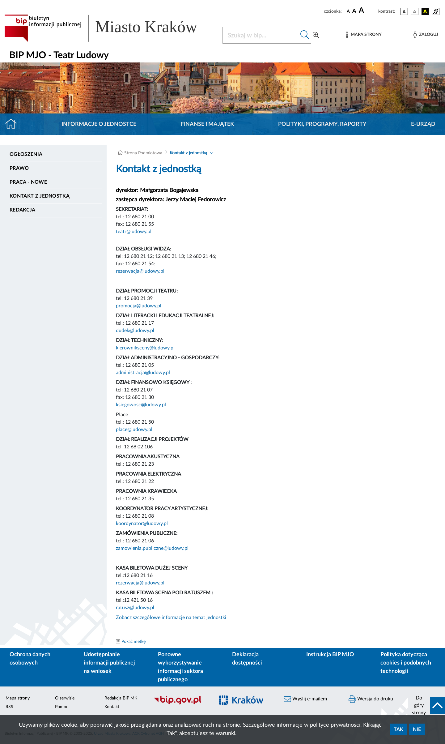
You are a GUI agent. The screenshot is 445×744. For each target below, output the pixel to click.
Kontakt (111, 707)
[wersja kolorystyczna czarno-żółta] (425, 11)
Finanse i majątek (207, 124)
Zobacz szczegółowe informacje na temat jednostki (171, 617)
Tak (398, 729)
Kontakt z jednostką (40, 196)
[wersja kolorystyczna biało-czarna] (414, 11)
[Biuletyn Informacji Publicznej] (181, 703)
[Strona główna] (13, 124)
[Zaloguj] (425, 35)
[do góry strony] (426, 705)
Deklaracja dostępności (247, 659)
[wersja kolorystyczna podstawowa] (404, 11)
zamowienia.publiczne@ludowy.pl (152, 548)
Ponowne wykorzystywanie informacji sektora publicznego (180, 667)
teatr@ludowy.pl (133, 231)
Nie (417, 729)
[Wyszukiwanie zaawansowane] (316, 35)
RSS (9, 707)
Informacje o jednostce (98, 124)
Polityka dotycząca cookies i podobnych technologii (405, 663)
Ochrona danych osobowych (30, 659)
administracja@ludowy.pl (143, 372)
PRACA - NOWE (28, 182)
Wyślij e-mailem (305, 699)
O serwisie (64, 698)
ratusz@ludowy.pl (135, 607)
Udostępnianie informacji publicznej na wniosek (109, 663)
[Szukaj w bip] (305, 35)
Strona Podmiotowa (143, 153)
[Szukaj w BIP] (260, 35)
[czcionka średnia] (354, 11)
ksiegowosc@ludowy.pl (141, 404)
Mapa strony (18, 698)
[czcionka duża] (367, 10)
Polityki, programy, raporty (322, 124)
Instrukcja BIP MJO (330, 654)
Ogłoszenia (26, 154)
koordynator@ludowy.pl (142, 523)
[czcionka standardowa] (348, 11)
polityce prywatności (335, 725)
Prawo (19, 168)
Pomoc (61, 707)
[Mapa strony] (364, 35)
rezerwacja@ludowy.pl (140, 271)
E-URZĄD (423, 124)
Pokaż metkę (133, 641)
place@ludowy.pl (134, 429)
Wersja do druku (371, 699)
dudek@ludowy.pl (135, 330)
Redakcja (23, 209)
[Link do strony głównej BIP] (110, 28)
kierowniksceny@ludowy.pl (145, 347)
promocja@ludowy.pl (138, 305)
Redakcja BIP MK (120, 698)
